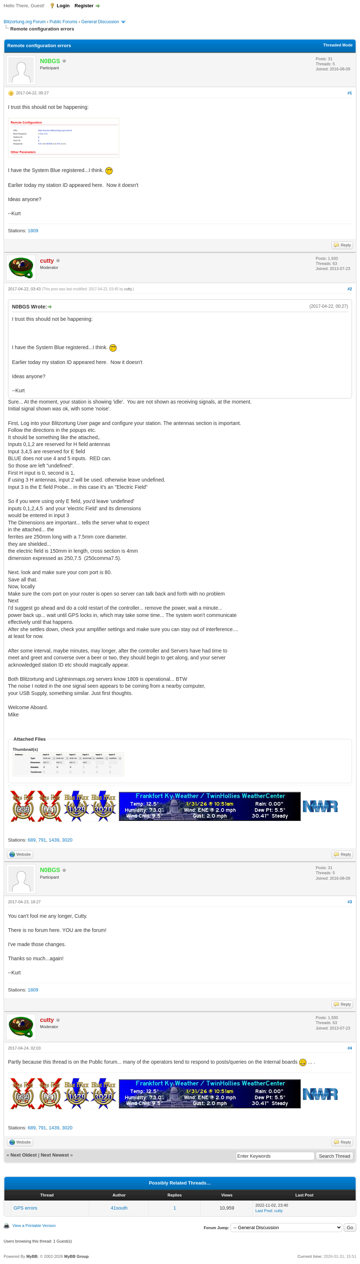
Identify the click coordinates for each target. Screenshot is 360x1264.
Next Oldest (24, 1155)
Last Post (263, 1210)
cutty (128, 289)
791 (42, 840)
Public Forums (63, 21)
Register (84, 5)
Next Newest (55, 1155)
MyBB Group (76, 1256)
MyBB (31, 1256)
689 (32, 840)
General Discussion (100, 21)
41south (119, 1208)
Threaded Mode (338, 45)
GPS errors (25, 1208)
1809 (33, 230)
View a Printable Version (34, 1225)
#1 (350, 93)
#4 (350, 1048)
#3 (350, 902)
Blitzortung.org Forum (24, 21)
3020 (67, 840)
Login (63, 5)
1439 (54, 840)
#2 (350, 289)
